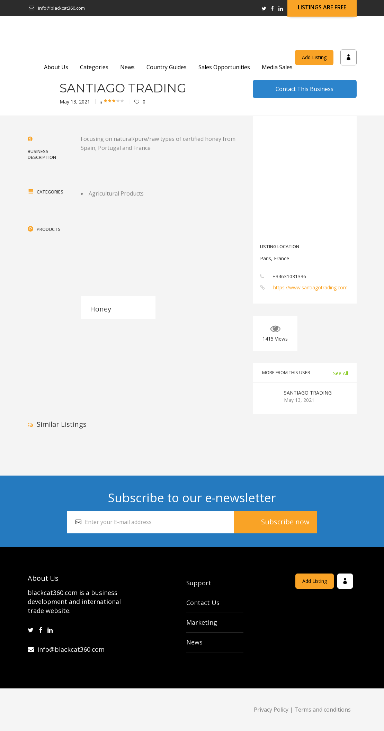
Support (198, 583)
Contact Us (203, 602)
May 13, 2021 (75, 101)
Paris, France (274, 258)
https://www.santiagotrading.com (310, 287)
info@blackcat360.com (66, 649)
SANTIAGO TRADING (308, 392)
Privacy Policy (271, 709)
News (194, 642)
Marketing (201, 622)
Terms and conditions (322, 709)
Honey (100, 309)
